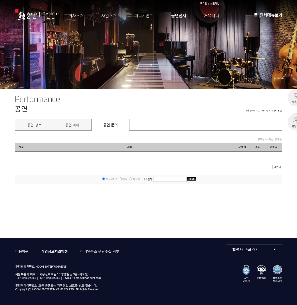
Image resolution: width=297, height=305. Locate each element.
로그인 (203, 3)
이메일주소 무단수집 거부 (99, 251)
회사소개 (75, 15)
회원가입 (214, 3)
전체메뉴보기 (268, 14)
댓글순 (278, 139)
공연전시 (178, 15)
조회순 (269, 139)
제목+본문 (111, 179)
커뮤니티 (211, 15)
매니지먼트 (143, 15)
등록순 (261, 139)
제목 (124, 179)
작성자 (136, 179)
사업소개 (108, 15)
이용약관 (21, 251)
